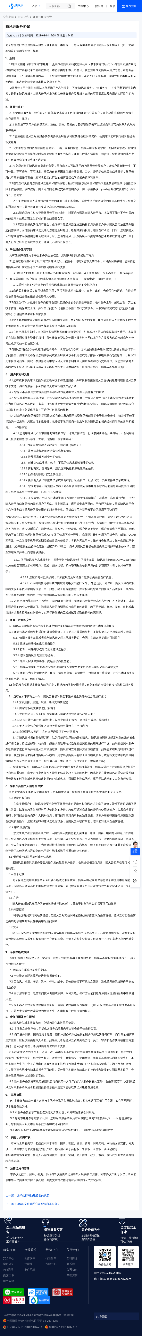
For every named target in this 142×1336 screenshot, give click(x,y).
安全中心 (8, 1258)
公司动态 (72, 1269)
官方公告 (23, 17)
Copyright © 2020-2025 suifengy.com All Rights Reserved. (39, 1314)
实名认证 (8, 1264)
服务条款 (8, 1281)
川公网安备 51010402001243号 (25, 1327)
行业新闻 (51, 1258)
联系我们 (72, 1264)
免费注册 (131, 6)
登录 (112, 6)
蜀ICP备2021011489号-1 (63, 1327)
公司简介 (72, 1258)
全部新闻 (8, 17)
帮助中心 (51, 1264)
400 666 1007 (113, 1273)
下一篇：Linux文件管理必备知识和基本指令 (33, 1204)
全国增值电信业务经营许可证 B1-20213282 (32, 1320)
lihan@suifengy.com (118, 1278)
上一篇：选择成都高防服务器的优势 (27, 1195)
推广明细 (29, 1269)
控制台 (99, 6)
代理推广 (29, 1264)
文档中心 (83, 6)
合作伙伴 (29, 1258)
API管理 (8, 1269)
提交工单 (8, 1275)
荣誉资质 (72, 1275)
